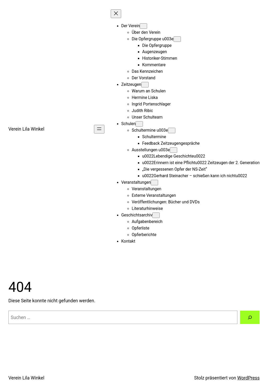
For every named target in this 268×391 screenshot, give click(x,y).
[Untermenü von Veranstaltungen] (154, 182)
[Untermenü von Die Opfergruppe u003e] (177, 39)
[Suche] (250, 317)
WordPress (248, 378)
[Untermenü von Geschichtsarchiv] (156, 215)
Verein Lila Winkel (26, 129)
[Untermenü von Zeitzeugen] (145, 84)
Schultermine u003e (150, 130)
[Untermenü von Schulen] (139, 124)
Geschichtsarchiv (136, 215)
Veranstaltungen (136, 182)
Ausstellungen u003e (151, 150)
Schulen (128, 123)
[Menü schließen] (116, 13)
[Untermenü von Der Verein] (143, 26)
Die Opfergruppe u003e (153, 39)
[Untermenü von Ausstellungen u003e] (173, 150)
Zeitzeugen (131, 84)
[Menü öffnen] (99, 129)
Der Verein (130, 26)
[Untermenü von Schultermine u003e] (171, 130)
